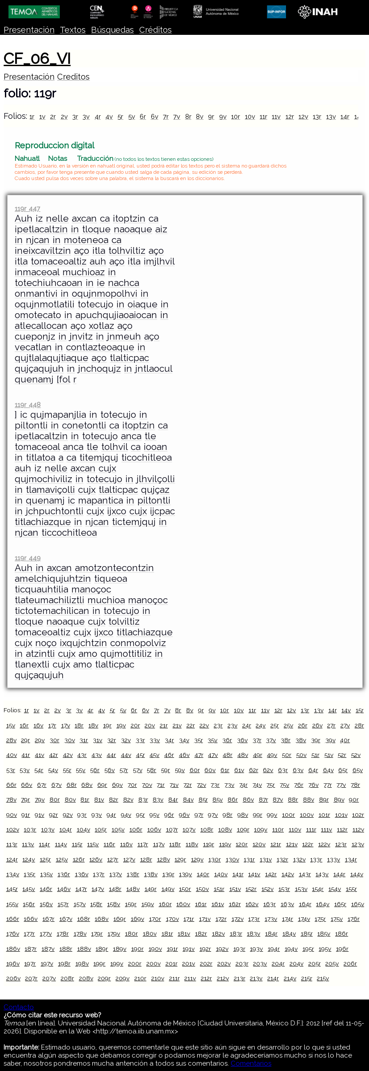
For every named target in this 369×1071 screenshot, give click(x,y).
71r (161, 784)
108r (206, 829)
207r (31, 978)
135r (29, 874)
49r (257, 754)
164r (305, 903)
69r (102, 784)
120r (242, 844)
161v (217, 903)
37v (271, 739)
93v (96, 814)
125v (62, 859)
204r (278, 963)
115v (93, 844)
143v (321, 874)
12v (303, 116)
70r (132, 784)
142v (288, 874)
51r (315, 754)
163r (269, 903)
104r (65, 829)
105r (101, 829)
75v (284, 784)
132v (299, 859)
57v (137, 769)
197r (30, 963)
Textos (73, 29)
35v (212, 739)
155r (351, 888)
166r (12, 918)
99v (272, 814)
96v (184, 814)
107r (172, 829)
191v (188, 948)
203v (260, 963)
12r (290, 116)
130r (214, 859)
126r (79, 859)
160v (183, 903)
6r (143, 116)
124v (28, 859)
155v (12, 903)
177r (29, 933)
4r (98, 116)
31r (83, 739)
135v (46, 874)
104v (83, 829)
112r (342, 829)
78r (355, 784)
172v (238, 918)
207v (49, 978)
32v (126, 739)
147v (97, 888)
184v (289, 933)
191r (172, 948)
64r (313, 769)
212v (223, 978)
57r (124, 769)
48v (242, 754)
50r (286, 754)
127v (129, 859)
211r (174, 978)
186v (13, 948)
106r (135, 829)
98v (242, 814)
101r (324, 814)
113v (28, 844)
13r (317, 116)
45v (154, 754)
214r (273, 978)
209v (122, 978)
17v (65, 725)
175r (320, 918)
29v (40, 739)
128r (146, 859)
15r (360, 710)
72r (187, 784)
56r (95, 769)
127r (112, 859)
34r (169, 739)
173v (271, 918)
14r (344, 116)
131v (266, 859)
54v (53, 769)
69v (117, 784)
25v (288, 725)
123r (341, 844)
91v (39, 814)
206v (13, 978)
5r (120, 116)
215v (323, 978)
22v (204, 725)
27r (331, 725)
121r (275, 844)
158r (96, 903)
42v (68, 754)
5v (131, 116)
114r (44, 844)
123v (358, 844)
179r (97, 933)
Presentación (29, 29)
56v (109, 769)
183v (253, 933)
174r (287, 918)
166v (30, 918)
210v (157, 978)
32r (111, 739)
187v (47, 948)
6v (154, 116)
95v (154, 814)
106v (154, 829)
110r (278, 829)
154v (334, 888)
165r (340, 903)
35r (198, 739)
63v (298, 769)
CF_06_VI (37, 58)
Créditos (155, 29)
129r (180, 859)
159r (131, 903)
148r (115, 888)
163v (287, 903)
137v (115, 874)
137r (98, 874)
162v (251, 903)
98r (227, 814)
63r (283, 769)
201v (188, 963)
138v (151, 874)
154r (317, 888)
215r (306, 978)
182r (201, 933)
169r (119, 918)
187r (31, 948)
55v (80, 769)
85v (217, 799)
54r (38, 769)
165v (357, 903)
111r (311, 829)
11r (263, 116)
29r (25, 739)
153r (284, 888)
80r (55, 799)
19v (121, 725)
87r (263, 799)
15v (10, 725)
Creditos (73, 76)
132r (282, 859)
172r (221, 918)
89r (324, 799)
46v (184, 754)
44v (126, 754)
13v (331, 116)
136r (64, 874)
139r (168, 874)
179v (114, 933)
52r (342, 754)
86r (233, 799)
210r (140, 978)
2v (64, 116)
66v (26, 784)
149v (168, 888)
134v (12, 874)
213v (256, 978)
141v (254, 874)
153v (301, 888)
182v (218, 933)
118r (175, 844)
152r (251, 888)
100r (288, 814)
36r (227, 739)
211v (190, 978)
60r (195, 769)
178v (80, 933)
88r (293, 799)
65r (343, 769)
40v (11, 754)
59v (180, 769)
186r (341, 933)
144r (339, 874)
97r (199, 814)
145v (28, 888)
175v (337, 918)
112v (358, 829)
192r (205, 948)
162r (235, 903)
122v (324, 844)
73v (229, 784)
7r (166, 116)
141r (238, 874)
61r (224, 769)
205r (314, 963)
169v (137, 918)
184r (271, 933)
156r (29, 903)
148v (133, 888)
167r (48, 918)
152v (267, 888)
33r (140, 739)
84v (188, 799)
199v (116, 963)
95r (140, 814)
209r (104, 978)
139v (185, 874)
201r (172, 963)
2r (53, 116)
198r (64, 963)
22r (191, 725)
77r (327, 784)
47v (213, 754)
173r (254, 918)
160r (165, 903)
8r (188, 116)
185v (323, 933)
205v (332, 963)
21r (164, 725)
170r (155, 918)
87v (278, 799)
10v (250, 116)
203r (242, 963)
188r (65, 948)
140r (203, 874)
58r (151, 769)
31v (97, 739)
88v (308, 799)
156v (46, 903)
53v (24, 769)
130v (232, 859)
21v (177, 725)
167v (65, 918)
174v (304, 918)
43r (82, 754)
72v (201, 784)
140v (221, 874)
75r (270, 784)
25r (274, 725)
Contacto (19, 1007)
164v (322, 903)
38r (285, 739)
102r (358, 814)
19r (107, 725)
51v (328, 754)
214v (290, 978)
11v (276, 116)
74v (257, 784)
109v (260, 829)
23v (232, 725)
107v (188, 829)
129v (197, 859)
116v (126, 844)
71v (174, 784)
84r (173, 799)
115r (77, 844)
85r (203, 799)
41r (25, 754)
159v (147, 903)
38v (300, 739)
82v (128, 799)
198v (82, 963)
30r (54, 739)
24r (246, 725)
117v (159, 844)
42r (53, 754)
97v (213, 814)
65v (357, 769)
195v (325, 948)
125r (45, 859)
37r (257, 739)
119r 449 (28, 558)
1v (42, 116)
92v (68, 814)
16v (38, 725)
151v (235, 888)
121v (292, 844)
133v (333, 859)
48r (227, 754)
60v (210, 769)
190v (155, 948)
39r (315, 739)
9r (211, 116)
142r (271, 874)
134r (351, 859)
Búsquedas (112, 29)
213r (239, 978)
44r (111, 754)
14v (346, 710)
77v (341, 784)
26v (317, 725)
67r (41, 784)
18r (79, 725)
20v (150, 725)
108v (225, 829)
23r (218, 725)
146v (63, 888)
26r (302, 725)
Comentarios (251, 1063)
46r (169, 754)
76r (298, 784)
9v (223, 116)
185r (307, 933)
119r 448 (28, 404)
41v (39, 754)
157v (80, 903)
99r (257, 814)
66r (11, 784)
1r (31, 116)
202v (224, 963)
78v (11, 799)
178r (63, 933)
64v (328, 769)
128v (163, 859)
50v (301, 754)
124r (12, 859)
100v (307, 814)
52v (356, 754)
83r (143, 799)
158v (113, 903)
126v (95, 859)
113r (11, 844)
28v (11, 739)
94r (111, 814)
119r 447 (27, 208)
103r (30, 829)
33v (154, 739)
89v (339, 799)
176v (12, 933)
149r (151, 888)
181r (167, 933)
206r (350, 963)
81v (99, 799)
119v (225, 844)
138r (133, 874)
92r (53, 814)
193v (256, 948)
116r (109, 844)
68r (71, 784)
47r (199, 754)
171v (205, 918)
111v (326, 829)
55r (67, 769)
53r (10, 769)
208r (67, 978)
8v (199, 116)
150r (185, 888)
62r (253, 769)
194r (274, 948)
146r (46, 888)
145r (12, 888)
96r (169, 814)
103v (47, 829)
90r (354, 799)
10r (235, 116)
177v (46, 933)
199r (99, 963)
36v (242, 739)
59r (165, 769)
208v (86, 978)
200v (153, 963)
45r (140, 754)
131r (249, 859)
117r (142, 844)
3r (75, 116)
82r (113, 799)
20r (135, 725)
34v (184, 739)
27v (345, 725)
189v (119, 948)
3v (86, 116)
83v (158, 799)
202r (206, 963)
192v (222, 948)
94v (126, 814)
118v (192, 844)
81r (84, 799)
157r (63, 903)
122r (307, 844)
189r (101, 948)
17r (52, 725)
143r (305, 874)
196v (13, 963)
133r (316, 859)
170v (172, 918)
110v (295, 829)
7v (176, 116)
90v (11, 814)
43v (96, 754)
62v (268, 769)
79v (40, 799)
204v (296, 963)
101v (341, 814)
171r (188, 918)
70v (147, 784)
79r (25, 799)
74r (243, 784)
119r (208, 844)
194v (291, 948)
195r (308, 948)
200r (134, 963)
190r (137, 948)
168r (83, 918)
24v (260, 725)
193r (239, 948)
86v (248, 799)
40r (345, 739)
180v (150, 933)
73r (215, 784)
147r (81, 888)
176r (354, 918)
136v (81, 874)
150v (202, 888)
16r (24, 725)
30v (69, 739)
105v (118, 829)
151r (219, 888)
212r (206, 978)
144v (356, 874)
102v (12, 829)
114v (61, 844)
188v (84, 948)
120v (259, 844)
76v (313, 784)
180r (131, 933)
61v (239, 769)
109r (243, 829)
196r (342, 948)
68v (86, 784)
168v (101, 918)
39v (330, 739)
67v (56, 784)
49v (272, 754)
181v (184, 933)
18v (93, 725)
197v (47, 963)
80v (70, 799)
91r (25, 814)
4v (109, 116)
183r (236, 933)
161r (201, 903)
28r (359, 725)
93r (82, 814)
